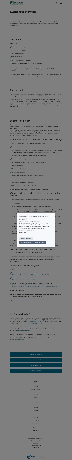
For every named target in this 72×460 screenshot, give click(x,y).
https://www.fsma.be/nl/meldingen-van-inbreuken (25, 280)
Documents (36, 420)
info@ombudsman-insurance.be (33, 323)
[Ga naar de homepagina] (17, 3)
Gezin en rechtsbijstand (36, 389)
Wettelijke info (36, 447)
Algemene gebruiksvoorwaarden (35, 438)
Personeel (36, 407)
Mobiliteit (36, 384)
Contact (36, 417)
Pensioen (36, 397)
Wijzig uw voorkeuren (26, 238)
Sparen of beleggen (36, 394)
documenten (21, 76)
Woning (36, 386)
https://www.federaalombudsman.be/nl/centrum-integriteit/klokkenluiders (31, 274)
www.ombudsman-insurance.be (36, 321)
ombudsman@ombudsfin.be (43, 338)
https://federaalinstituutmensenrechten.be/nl (21, 300)
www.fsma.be (13, 70)
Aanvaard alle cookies (26, 242)
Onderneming (36, 405)
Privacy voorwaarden (36, 441)
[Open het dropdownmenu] (60, 2)
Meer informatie (22, 232)
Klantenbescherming (36, 423)
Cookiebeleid (36, 443)
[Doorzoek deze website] (56, 2)
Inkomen (36, 410)
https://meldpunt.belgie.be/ (24, 330)
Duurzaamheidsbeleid (36, 445)
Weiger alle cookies (39, 242)
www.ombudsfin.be (19, 339)
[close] (51, 215)
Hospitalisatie (36, 392)
